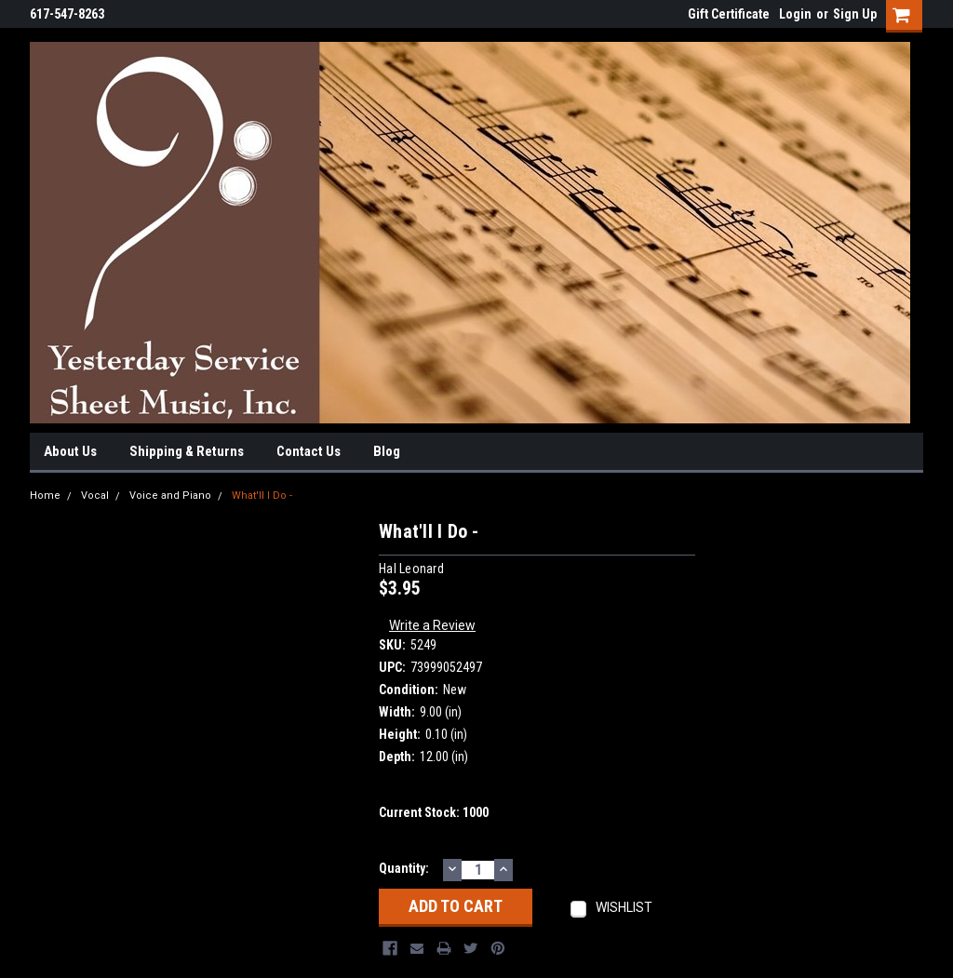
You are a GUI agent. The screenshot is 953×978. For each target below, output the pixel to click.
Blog (386, 451)
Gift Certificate (729, 14)
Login (795, 14)
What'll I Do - (262, 495)
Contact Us (308, 451)
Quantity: (404, 868)
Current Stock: (434, 812)
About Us (70, 451)
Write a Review (432, 625)
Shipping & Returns (186, 451)
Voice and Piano (170, 495)
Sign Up (855, 14)
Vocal (95, 495)
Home (45, 495)
